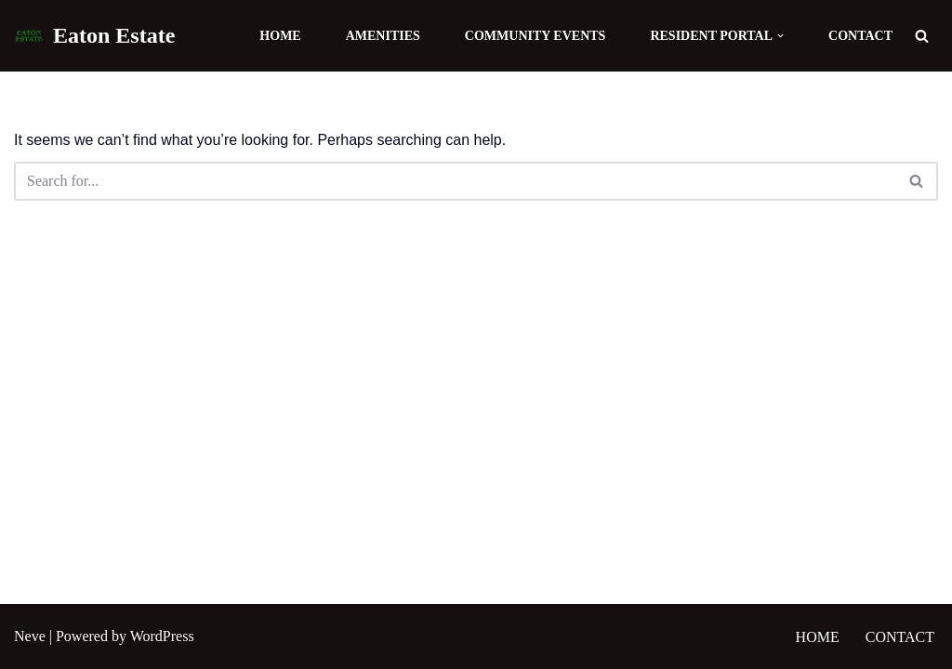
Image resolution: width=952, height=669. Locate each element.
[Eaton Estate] (94, 36)
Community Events (535, 36)
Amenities (383, 36)
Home (279, 36)
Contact (860, 36)
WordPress (162, 636)
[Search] (922, 36)
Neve (30, 636)
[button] (780, 36)
